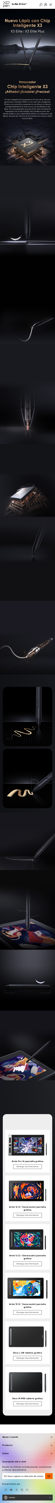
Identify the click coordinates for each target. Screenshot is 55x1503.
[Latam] (27, 1498)
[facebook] (6, 1489)
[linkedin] (22, 1489)
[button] (40, 4)
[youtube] (27, 1489)
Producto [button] (27, 1445)
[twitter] (16, 1489)
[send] (49, 1476)
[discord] (11, 1489)
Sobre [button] (27, 1453)
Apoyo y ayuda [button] (27, 1437)
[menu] (50, 4)
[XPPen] (14, 4)
